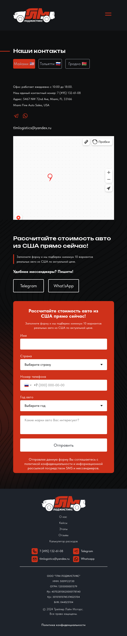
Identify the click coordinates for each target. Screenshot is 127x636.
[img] (76, 559)
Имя (23, 335)
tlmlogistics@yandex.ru (32, 127)
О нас (63, 516)
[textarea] (63, 425)
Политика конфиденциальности (63, 625)
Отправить (63, 445)
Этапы (63, 529)
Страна (26, 356)
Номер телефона (33, 376)
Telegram (87, 551)
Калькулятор (57, 541)
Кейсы (63, 523)
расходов (72, 541)
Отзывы (63, 535)
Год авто (26, 397)
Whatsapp (88, 558)
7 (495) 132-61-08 (51, 551)
